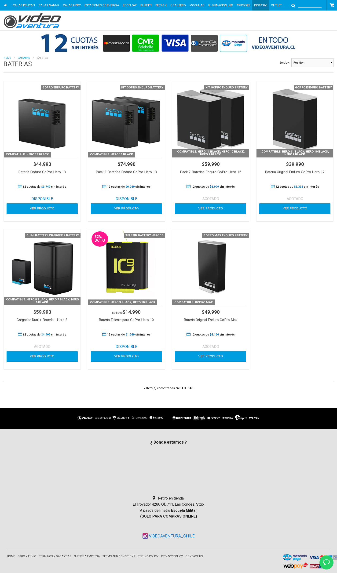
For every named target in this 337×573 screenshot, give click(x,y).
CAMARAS (24, 57)
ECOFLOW (130, 5)
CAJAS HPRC (72, 5)
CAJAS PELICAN (24, 5)
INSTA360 (260, 5)
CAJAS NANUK (49, 5)
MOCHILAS (197, 5)
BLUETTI (146, 5)
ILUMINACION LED (220, 5)
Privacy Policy (172, 556)
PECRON (161, 5)
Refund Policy (148, 556)
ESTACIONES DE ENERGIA (101, 5)
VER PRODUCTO (42, 208)
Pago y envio (27, 556)
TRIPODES (243, 5)
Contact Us (194, 556)
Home (7, 57)
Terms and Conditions (119, 556)
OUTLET (276, 5)
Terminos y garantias (55, 556)
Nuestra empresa (87, 556)
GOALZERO (178, 5)
